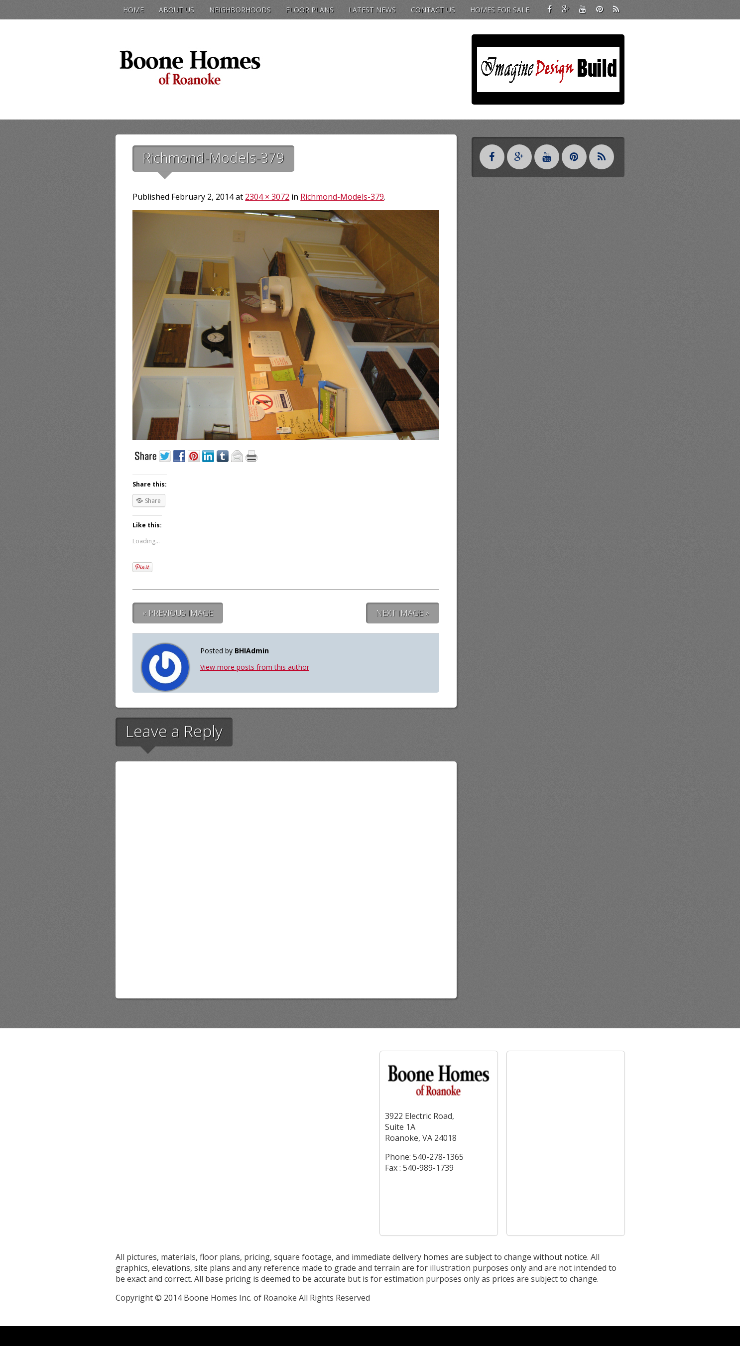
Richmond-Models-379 (342, 196)
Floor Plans (310, 9)
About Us (176, 9)
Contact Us (433, 9)
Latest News (372, 9)
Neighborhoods (240, 9)
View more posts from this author (254, 667)
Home (133, 9)
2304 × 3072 (267, 196)
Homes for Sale (499, 9)
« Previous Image (177, 613)
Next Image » (402, 613)
